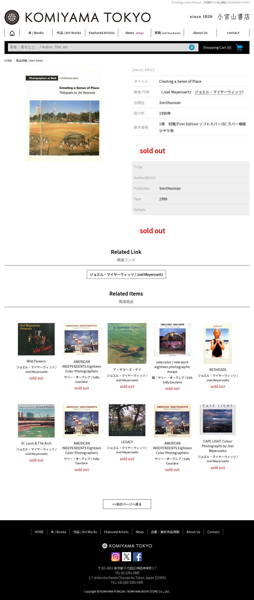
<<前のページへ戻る (127, 504)
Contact (213, 532)
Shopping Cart (217, 47)
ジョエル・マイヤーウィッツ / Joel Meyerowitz (126, 274)
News (135, 32)
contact (233, 32)
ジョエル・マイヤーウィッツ (218, 92)
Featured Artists (102, 32)
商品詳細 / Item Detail (29, 60)
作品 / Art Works (69, 32)
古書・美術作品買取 (165, 532)
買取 (167, 32)
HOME (8, 60)
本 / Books (36, 32)
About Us (200, 32)
